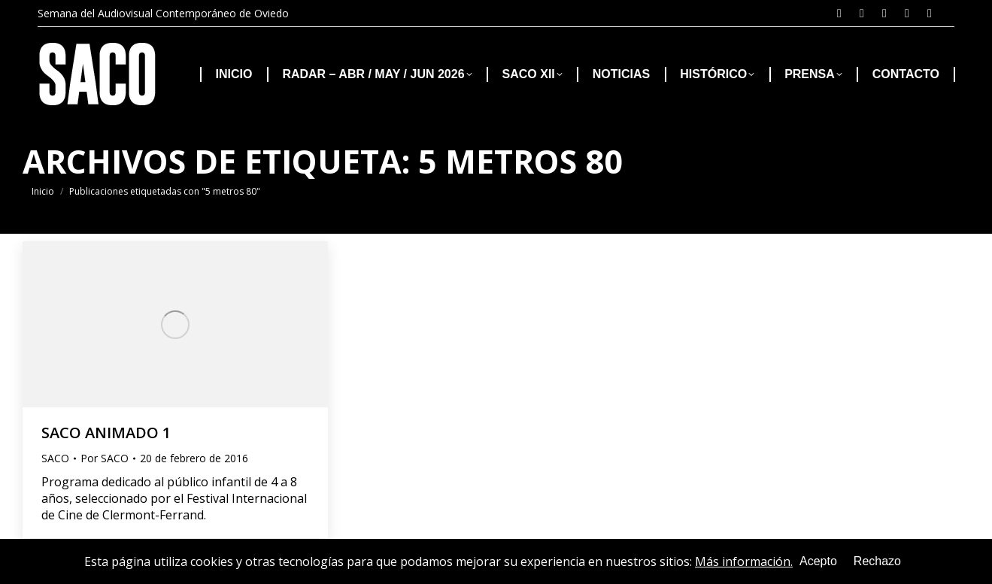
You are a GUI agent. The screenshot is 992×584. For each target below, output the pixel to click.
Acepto (818, 561)
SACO (55, 458)
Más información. (744, 561)
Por (104, 458)
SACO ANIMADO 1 (106, 432)
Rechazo (877, 561)
